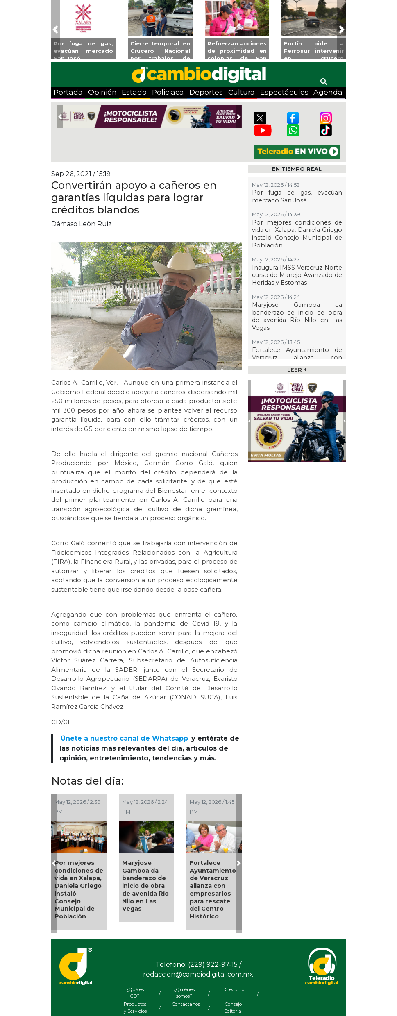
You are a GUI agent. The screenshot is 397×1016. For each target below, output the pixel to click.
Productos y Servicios (135, 1007)
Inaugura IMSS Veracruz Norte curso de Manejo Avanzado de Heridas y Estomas (297, 275)
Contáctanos (184, 1004)
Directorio (233, 989)
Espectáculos (284, 92)
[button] (55, 29)
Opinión (102, 92)
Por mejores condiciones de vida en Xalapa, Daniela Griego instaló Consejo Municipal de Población (78, 889)
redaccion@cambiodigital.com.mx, (198, 974)
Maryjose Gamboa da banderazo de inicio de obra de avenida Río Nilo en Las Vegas (145, 885)
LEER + (297, 370)
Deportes (206, 92)
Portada (68, 92)
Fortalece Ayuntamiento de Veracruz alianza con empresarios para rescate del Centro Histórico (213, 889)
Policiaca (168, 92)
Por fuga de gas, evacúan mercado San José (297, 196)
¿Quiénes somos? (184, 993)
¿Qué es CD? (135, 993)
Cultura (241, 92)
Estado (134, 92)
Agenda (328, 92)
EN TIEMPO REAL (297, 169)
